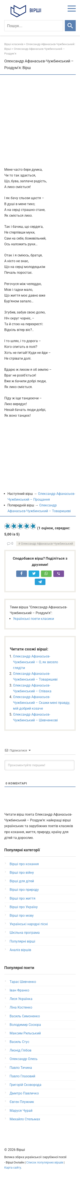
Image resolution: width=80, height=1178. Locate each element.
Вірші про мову (22, 915)
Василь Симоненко (25, 1016)
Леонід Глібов (20, 1050)
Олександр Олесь (24, 1059)
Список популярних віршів (44, 1162)
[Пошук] (33, 25)
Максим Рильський (25, 1033)
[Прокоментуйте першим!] (39, 765)
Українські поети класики (33, 619)
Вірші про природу (24, 890)
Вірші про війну (22, 873)
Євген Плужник (22, 1102)
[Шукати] (70, 25)
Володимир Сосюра (25, 1025)
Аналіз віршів (20, 950)
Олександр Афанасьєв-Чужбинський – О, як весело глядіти (35, 662)
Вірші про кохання (24, 864)
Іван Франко (19, 990)
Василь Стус (19, 1042)
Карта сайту (12, 1167)
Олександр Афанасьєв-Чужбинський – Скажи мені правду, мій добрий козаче (41, 702)
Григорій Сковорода (25, 1085)
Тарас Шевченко (23, 982)
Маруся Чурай (21, 1111)
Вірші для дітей (22, 881)
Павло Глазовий (22, 1076)
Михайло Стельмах (25, 1119)
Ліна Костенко (21, 1007)
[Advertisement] (40, 121)
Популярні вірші (22, 941)
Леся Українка (21, 999)
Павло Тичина (21, 1068)
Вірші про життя (22, 898)
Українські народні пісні (29, 924)
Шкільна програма (25, 933)
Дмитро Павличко (24, 1093)
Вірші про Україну (24, 907)
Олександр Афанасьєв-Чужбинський (47, 544)
